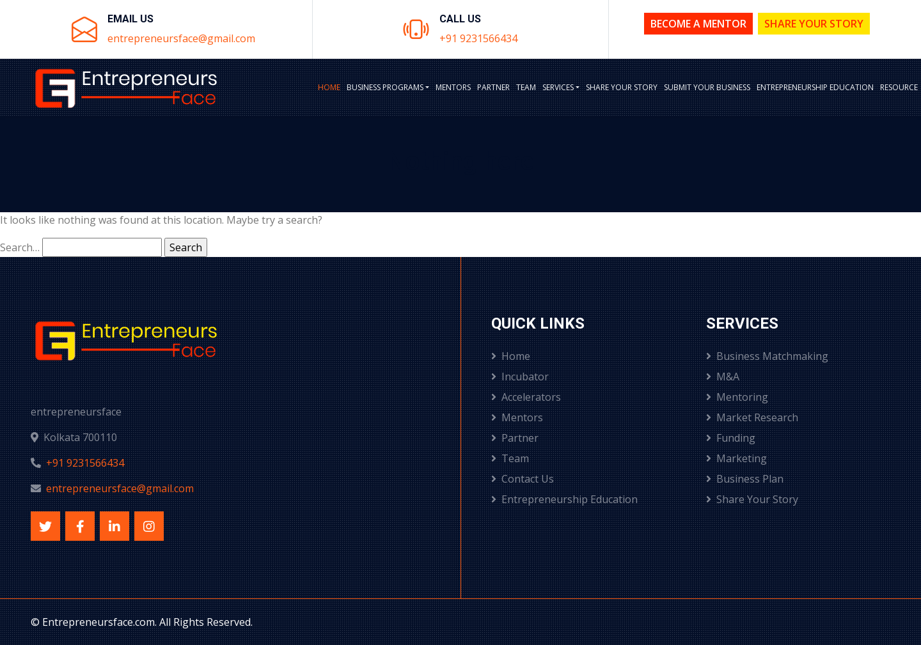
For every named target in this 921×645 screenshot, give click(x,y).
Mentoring (737, 397)
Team (526, 87)
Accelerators (526, 397)
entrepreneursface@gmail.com (181, 38)
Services (558, 87)
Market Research (752, 417)
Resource (899, 87)
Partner (493, 87)
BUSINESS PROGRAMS (385, 87)
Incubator (520, 376)
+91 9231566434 (478, 38)
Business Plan (744, 479)
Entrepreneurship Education (815, 87)
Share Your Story (813, 24)
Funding (730, 438)
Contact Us (522, 479)
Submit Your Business (707, 87)
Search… (20, 247)
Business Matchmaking (767, 356)
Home (329, 87)
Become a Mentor (698, 24)
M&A (722, 376)
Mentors (453, 87)
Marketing (736, 458)
